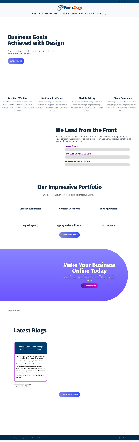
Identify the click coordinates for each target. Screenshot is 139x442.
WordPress (42, 439)
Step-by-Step (89, 13)
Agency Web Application (69, 225)
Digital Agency (30, 225)
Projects (66, 13)
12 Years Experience (121, 98)
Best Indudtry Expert (52, 98)
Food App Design (109, 208)
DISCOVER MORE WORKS (69, 235)
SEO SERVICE (109, 225)
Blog (81, 13)
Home (34, 13)
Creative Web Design (30, 208)
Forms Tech (23, 362)
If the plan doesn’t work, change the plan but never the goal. (31, 358)
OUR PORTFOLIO (16, 61)
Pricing (74, 13)
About (40, 13)
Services (57, 13)
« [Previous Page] (23, 387)
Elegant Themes (26, 439)
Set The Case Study (89, 286)
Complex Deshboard (69, 208)
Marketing (40, 362)
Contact (100, 13)
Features (48, 13)
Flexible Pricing (87, 98)
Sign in (120, 1)
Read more (30, 349)
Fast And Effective (17, 98)
